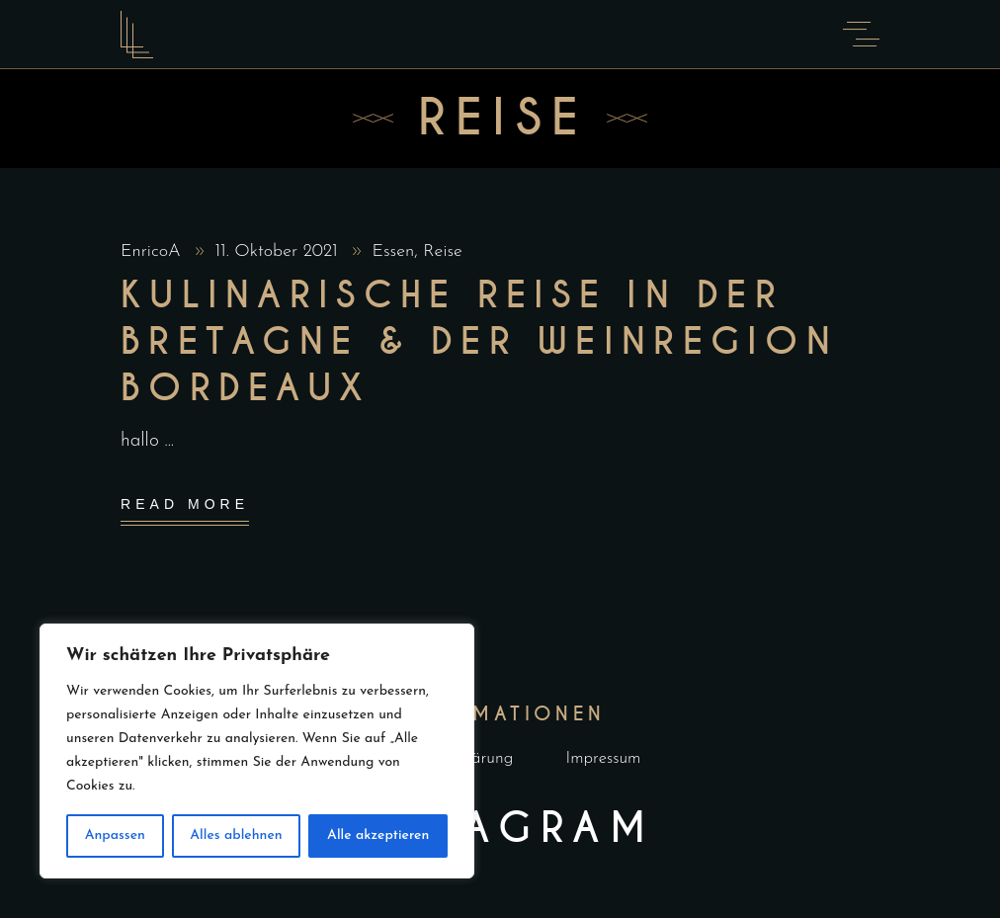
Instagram (500, 828)
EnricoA (153, 251)
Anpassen (115, 835)
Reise (442, 251)
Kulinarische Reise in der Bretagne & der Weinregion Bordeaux (479, 342)
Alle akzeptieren (378, 835)
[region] (257, 751)
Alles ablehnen (236, 835)
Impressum (603, 758)
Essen (393, 251)
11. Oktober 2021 (278, 251)
